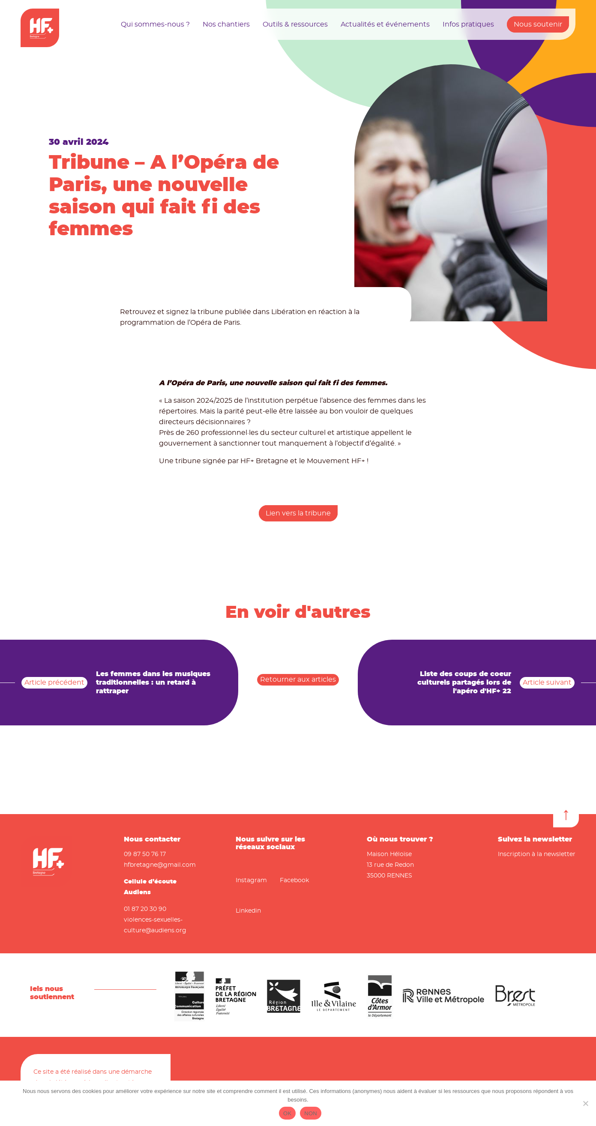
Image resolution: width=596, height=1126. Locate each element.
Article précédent (54, 682)
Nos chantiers (226, 24)
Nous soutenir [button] (538, 24)
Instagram (251, 880)
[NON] (585, 1103)
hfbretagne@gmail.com (160, 865)
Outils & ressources (295, 24)
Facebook (294, 880)
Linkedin (248, 911)
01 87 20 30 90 (145, 909)
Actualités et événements (385, 24)
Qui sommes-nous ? (155, 24)
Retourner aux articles (298, 679)
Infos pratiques (468, 24)
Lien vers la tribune (298, 513)
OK (287, 1113)
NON (310, 1113)
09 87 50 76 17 (145, 854)
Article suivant (547, 682)
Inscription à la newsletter (536, 854)
